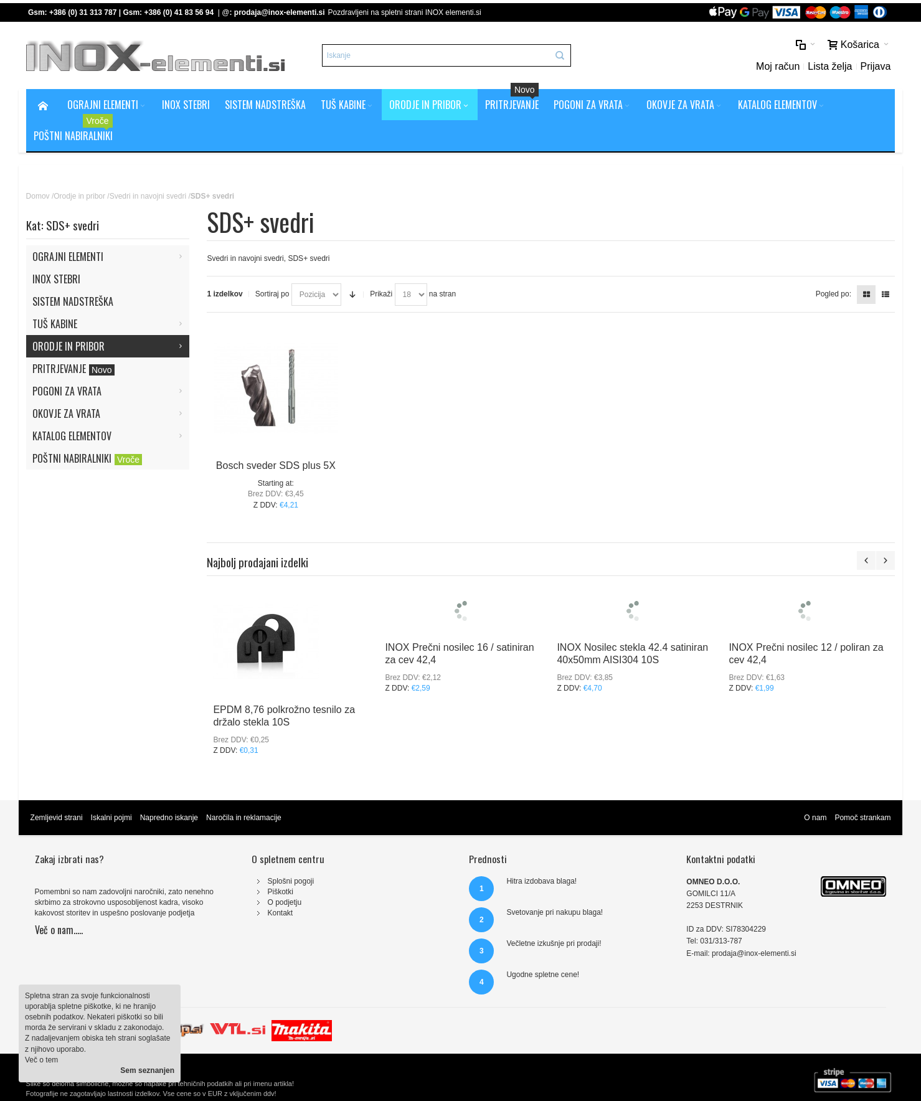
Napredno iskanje (169, 817)
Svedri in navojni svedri (148, 196)
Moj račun (778, 66)
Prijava (876, 66)
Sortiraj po (272, 294)
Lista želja (830, 66)
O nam (815, 817)
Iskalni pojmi (111, 817)
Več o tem (41, 1060)
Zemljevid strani (57, 817)
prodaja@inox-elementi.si (279, 12)
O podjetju (284, 902)
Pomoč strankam (862, 817)
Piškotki (280, 891)
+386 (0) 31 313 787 (82, 12)
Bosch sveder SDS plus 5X (276, 465)
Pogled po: (833, 294)
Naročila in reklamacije (243, 817)
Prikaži (381, 294)
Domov (38, 196)
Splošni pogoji (290, 881)
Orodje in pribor (79, 196)
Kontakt (280, 913)
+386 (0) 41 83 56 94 (179, 12)
